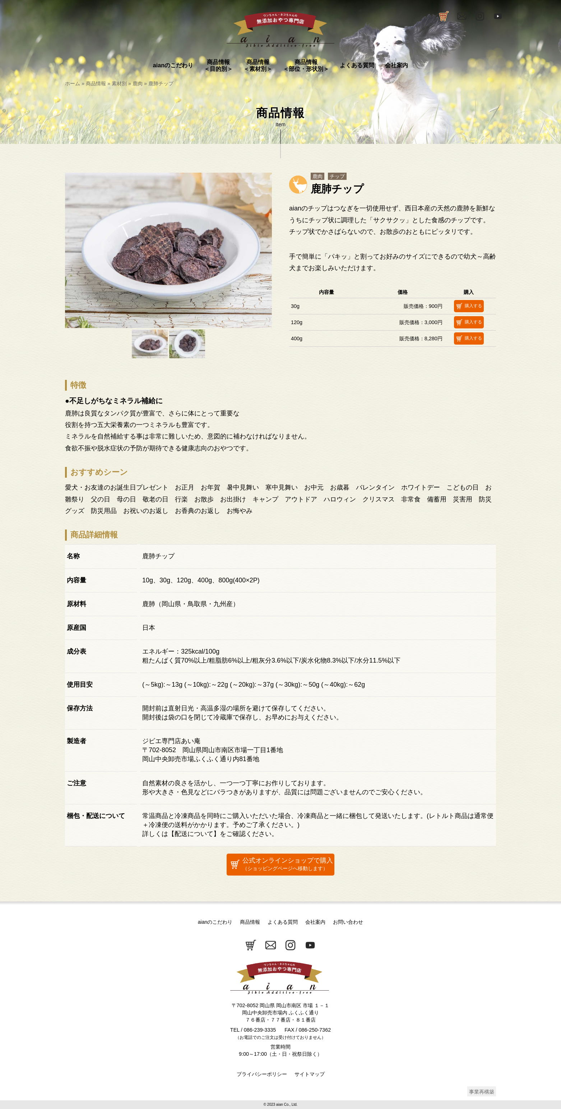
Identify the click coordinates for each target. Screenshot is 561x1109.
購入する (468, 306)
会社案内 (315, 922)
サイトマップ (310, 1074)
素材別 (119, 83)
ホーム (72, 83)
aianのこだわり (215, 922)
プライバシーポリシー (262, 1074)
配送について (194, 833)
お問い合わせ (348, 922)
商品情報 (96, 83)
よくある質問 (283, 922)
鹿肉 (138, 83)
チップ (337, 176)
